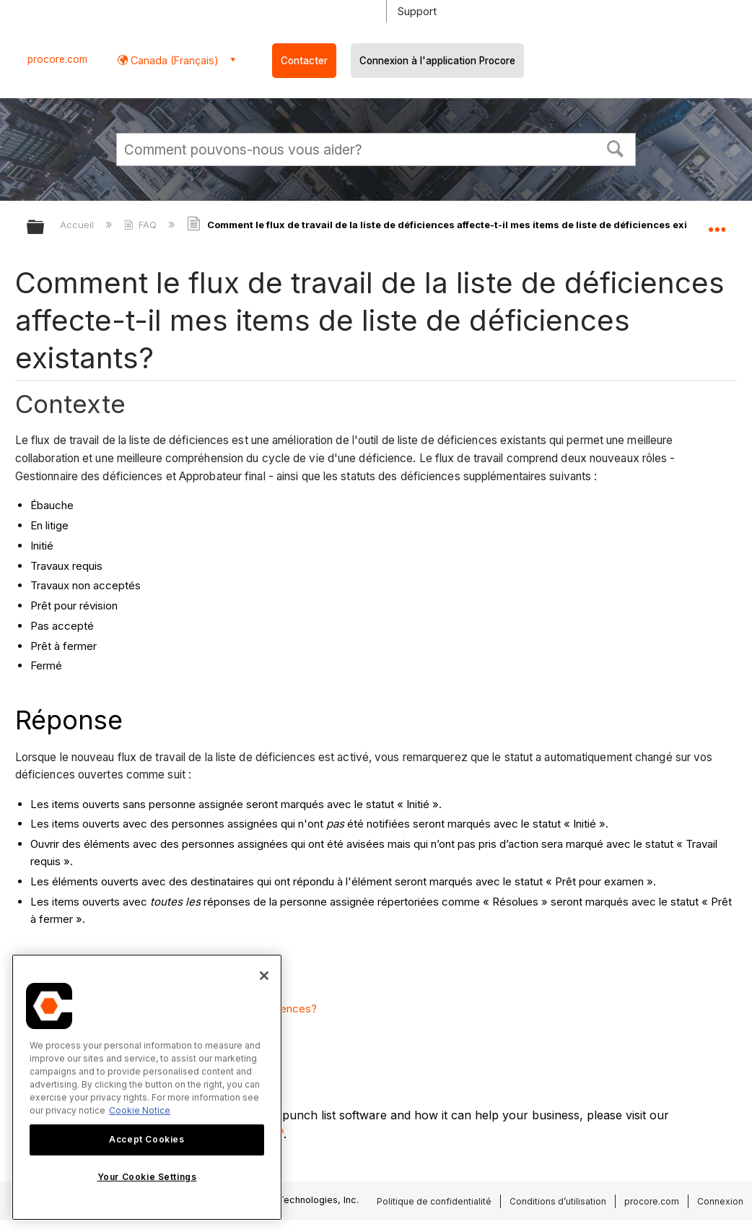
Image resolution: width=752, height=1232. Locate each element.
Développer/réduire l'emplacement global (716, 222)
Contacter (304, 60)
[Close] (264, 976)
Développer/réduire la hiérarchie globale (44, 227)
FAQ (141, 224)
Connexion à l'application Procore (437, 60)
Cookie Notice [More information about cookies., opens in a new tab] (139, 1110)
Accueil (78, 224)
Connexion (720, 1201)
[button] (615, 147)
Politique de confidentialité (434, 1201)
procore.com (57, 59)
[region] (147, 1087)
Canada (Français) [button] (173, 60)
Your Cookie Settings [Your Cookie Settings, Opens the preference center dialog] (147, 1176)
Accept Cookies (146, 1139)
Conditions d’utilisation (558, 1201)
